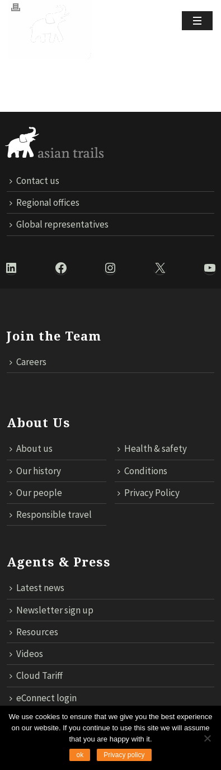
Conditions (142, 471)
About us (31, 448)
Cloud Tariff (36, 675)
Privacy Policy (148, 492)
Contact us (34, 180)
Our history (35, 471)
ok (79, 755)
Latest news (37, 588)
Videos (26, 654)
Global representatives (59, 224)
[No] (207, 738)
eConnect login (43, 698)
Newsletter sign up (51, 610)
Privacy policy (124, 755)
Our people (36, 492)
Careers (28, 362)
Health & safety (152, 448)
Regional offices (44, 202)
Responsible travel (51, 514)
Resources (34, 632)
